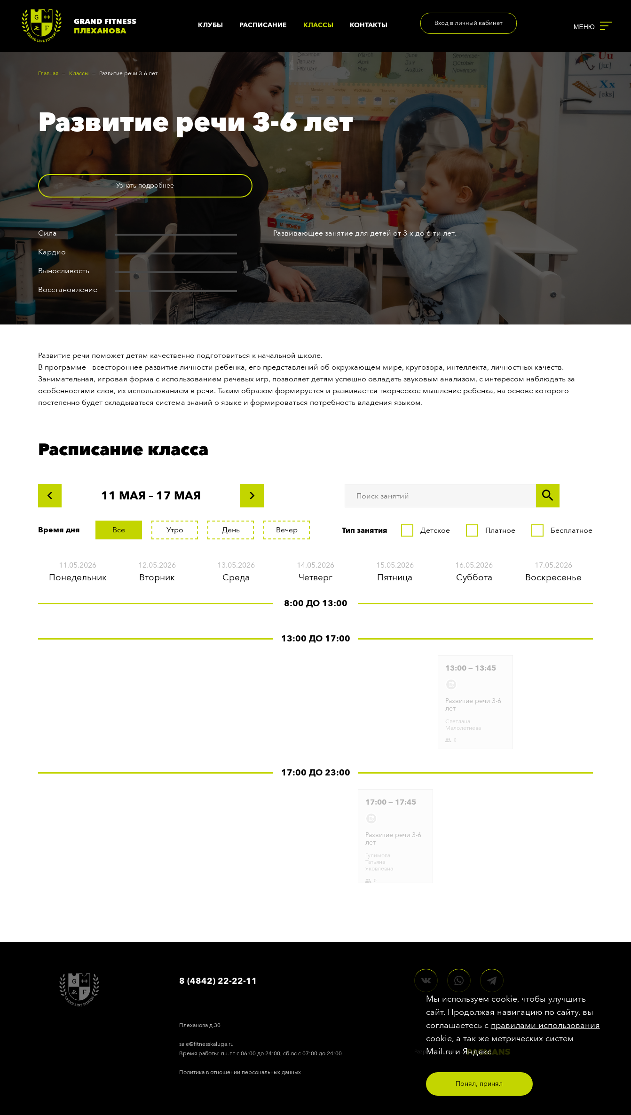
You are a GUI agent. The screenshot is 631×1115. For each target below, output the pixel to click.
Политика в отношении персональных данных (240, 1072)
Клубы (210, 25)
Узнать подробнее (97, 186)
